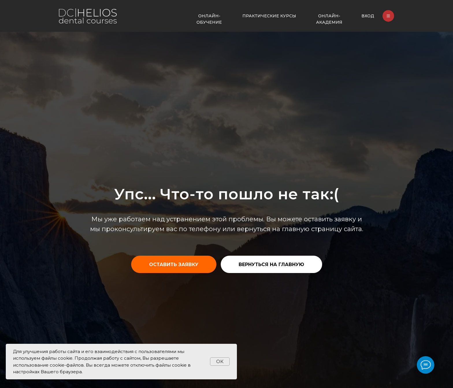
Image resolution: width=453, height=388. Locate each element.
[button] (173, 264)
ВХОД (367, 15)
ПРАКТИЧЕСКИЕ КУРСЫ (269, 15)
